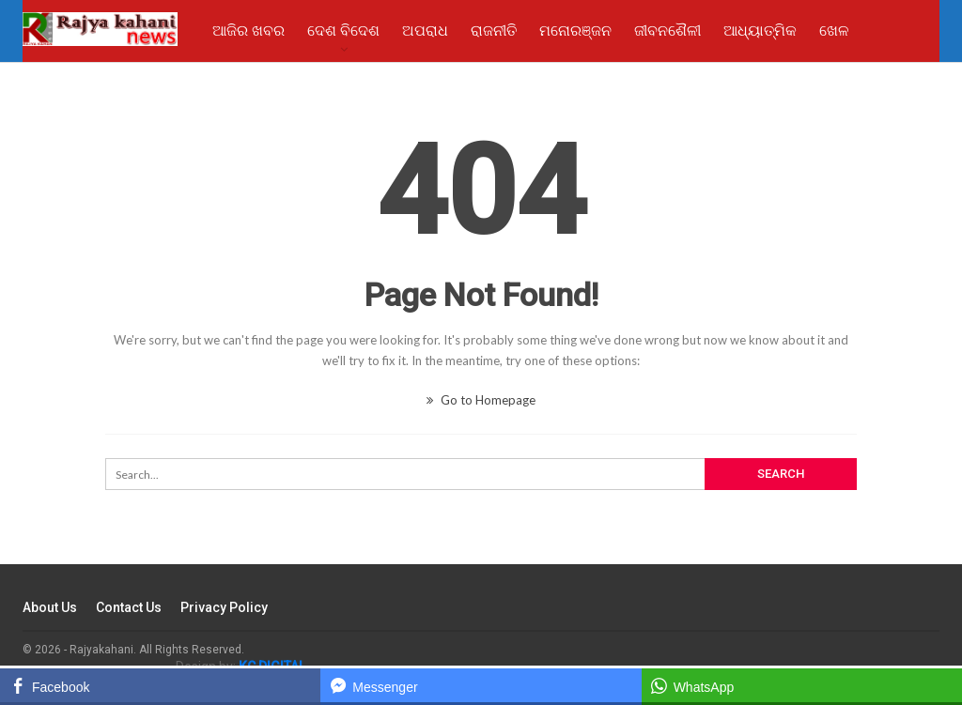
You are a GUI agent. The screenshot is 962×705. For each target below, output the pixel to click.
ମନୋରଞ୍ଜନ (575, 30)
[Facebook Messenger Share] (480, 685)
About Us (50, 607)
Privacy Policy (224, 607)
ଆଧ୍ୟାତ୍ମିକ (760, 30)
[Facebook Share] (160, 685)
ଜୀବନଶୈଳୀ (667, 30)
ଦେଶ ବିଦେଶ (343, 30)
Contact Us (129, 607)
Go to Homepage (481, 399)
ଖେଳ (834, 30)
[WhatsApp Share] (802, 685)
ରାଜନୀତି (494, 30)
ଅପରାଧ (425, 30)
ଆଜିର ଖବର (248, 30)
